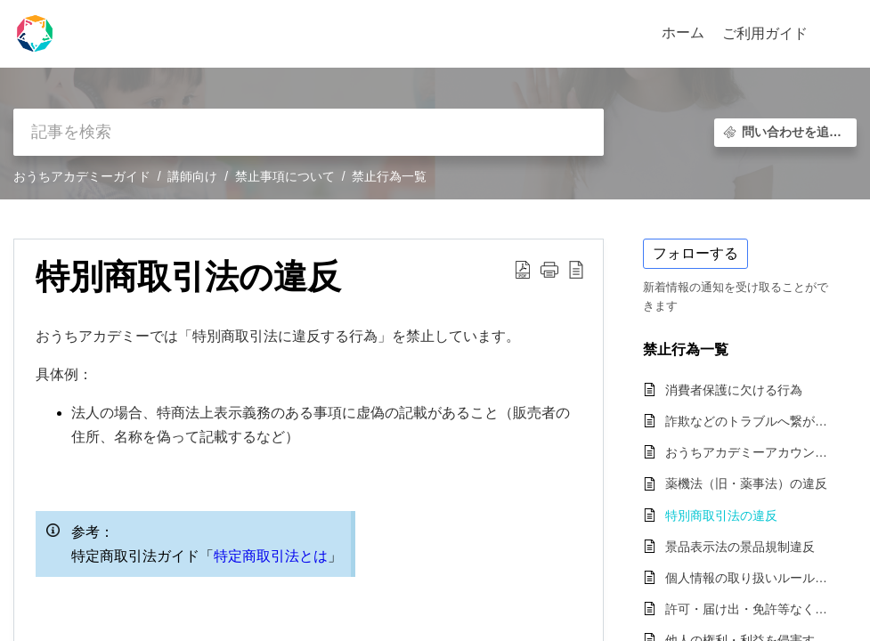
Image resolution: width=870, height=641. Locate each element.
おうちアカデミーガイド (81, 176)
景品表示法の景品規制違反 (740, 547)
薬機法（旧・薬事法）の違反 (746, 483)
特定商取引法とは (271, 556)
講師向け (192, 176)
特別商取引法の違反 (721, 515)
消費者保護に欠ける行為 (733, 390)
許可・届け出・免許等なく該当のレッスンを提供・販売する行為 (752, 609)
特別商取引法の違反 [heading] (188, 276)
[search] (308, 132)
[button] (837, 33)
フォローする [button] (695, 253)
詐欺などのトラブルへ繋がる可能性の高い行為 (752, 421)
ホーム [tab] (683, 32)
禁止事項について (285, 176)
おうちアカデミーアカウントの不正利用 (752, 452)
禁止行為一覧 (389, 176)
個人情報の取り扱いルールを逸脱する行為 (752, 578)
